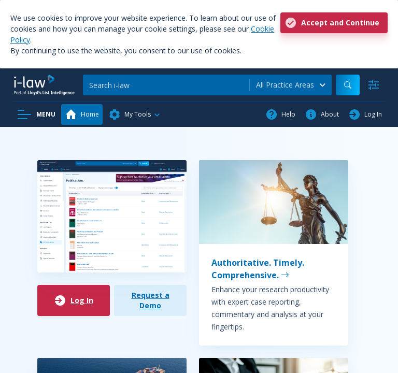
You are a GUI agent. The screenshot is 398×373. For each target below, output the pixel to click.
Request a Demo (150, 300)
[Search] (166, 85)
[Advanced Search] (373, 85)
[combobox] (291, 85)
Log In (73, 300)
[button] (135, 114)
